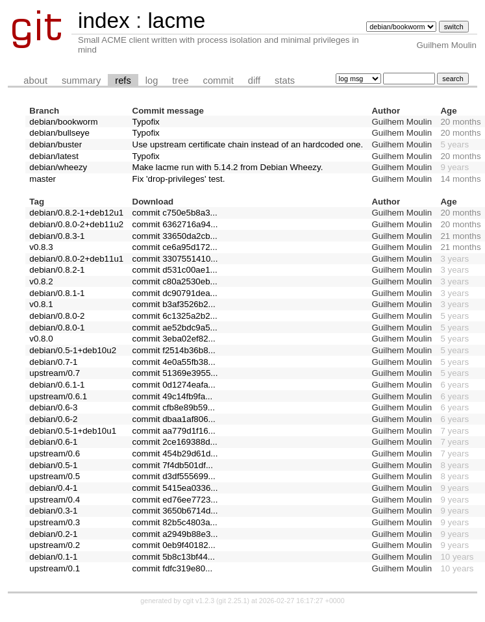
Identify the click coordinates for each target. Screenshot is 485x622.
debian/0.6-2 (53, 419)
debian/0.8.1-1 (56, 293)
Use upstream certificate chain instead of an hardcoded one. (248, 144)
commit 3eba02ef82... (174, 338)
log (151, 80)
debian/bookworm (63, 122)
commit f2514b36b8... (174, 350)
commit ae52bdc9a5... (175, 327)
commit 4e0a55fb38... (174, 362)
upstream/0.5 (54, 476)
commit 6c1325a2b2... (175, 316)
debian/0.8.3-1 (56, 236)
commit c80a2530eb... (175, 281)
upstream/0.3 (54, 522)
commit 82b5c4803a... (175, 522)
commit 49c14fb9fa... (172, 396)
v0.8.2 (41, 281)
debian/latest (54, 156)
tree (180, 80)
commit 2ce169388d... (175, 442)
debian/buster (55, 144)
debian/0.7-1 (53, 362)
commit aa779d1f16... (174, 431)
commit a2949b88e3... (175, 534)
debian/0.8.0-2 (56, 316)
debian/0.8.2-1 (56, 270)
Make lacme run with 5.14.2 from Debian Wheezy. (227, 167)
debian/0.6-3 (53, 407)
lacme (176, 20)
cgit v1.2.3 (199, 600)
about (35, 80)
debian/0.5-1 (53, 465)
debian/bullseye (59, 133)
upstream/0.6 (54, 453)
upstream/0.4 (54, 499)
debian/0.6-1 (53, 442)
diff (254, 80)
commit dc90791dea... (175, 293)
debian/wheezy (58, 167)
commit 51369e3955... (175, 373)
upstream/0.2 (54, 545)
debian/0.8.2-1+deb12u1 (76, 213)
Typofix (146, 122)
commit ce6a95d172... (175, 247)
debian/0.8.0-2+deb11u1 (76, 259)
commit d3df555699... (174, 476)
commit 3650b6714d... (175, 511)
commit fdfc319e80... (172, 568)
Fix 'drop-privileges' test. (178, 179)
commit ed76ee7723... (175, 499)
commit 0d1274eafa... (174, 385)
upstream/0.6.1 (58, 396)
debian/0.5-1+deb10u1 (72, 431)
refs (123, 80)
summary (81, 80)
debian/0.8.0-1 (56, 327)
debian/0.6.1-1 (56, 385)
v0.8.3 (41, 247)
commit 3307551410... (175, 259)
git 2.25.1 (233, 600)
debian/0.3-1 (53, 511)
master (42, 179)
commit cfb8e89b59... (173, 407)
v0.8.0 (41, 338)
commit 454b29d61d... (175, 453)
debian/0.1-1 (53, 557)
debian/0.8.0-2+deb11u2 (76, 224)
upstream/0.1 (54, 568)
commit (218, 80)
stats (285, 80)
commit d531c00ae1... (175, 270)
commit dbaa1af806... (174, 419)
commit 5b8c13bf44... (173, 557)
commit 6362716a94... (175, 224)
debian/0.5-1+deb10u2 (72, 350)
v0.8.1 (41, 304)
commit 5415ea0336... (175, 488)
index (104, 20)
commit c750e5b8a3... (175, 213)
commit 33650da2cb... (175, 236)
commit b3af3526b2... (174, 304)
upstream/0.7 (54, 373)
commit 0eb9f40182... (174, 545)
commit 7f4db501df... (172, 465)
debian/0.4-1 (53, 488)
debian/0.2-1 (53, 534)
